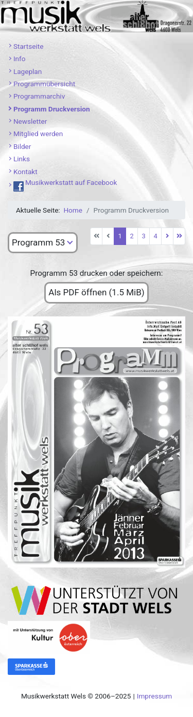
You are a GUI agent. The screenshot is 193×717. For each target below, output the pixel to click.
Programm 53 (38, 242)
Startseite (28, 46)
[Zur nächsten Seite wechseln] (167, 236)
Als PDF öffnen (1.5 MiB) (96, 292)
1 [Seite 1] (119, 236)
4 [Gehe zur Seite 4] (155, 236)
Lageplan (27, 71)
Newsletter (30, 121)
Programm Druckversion (51, 109)
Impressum (154, 696)
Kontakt (25, 171)
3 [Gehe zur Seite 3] (143, 236)
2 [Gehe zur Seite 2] (131, 236)
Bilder (22, 146)
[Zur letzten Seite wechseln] (179, 236)
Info (19, 58)
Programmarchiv (39, 96)
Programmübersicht (44, 84)
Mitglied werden (38, 133)
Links (21, 159)
